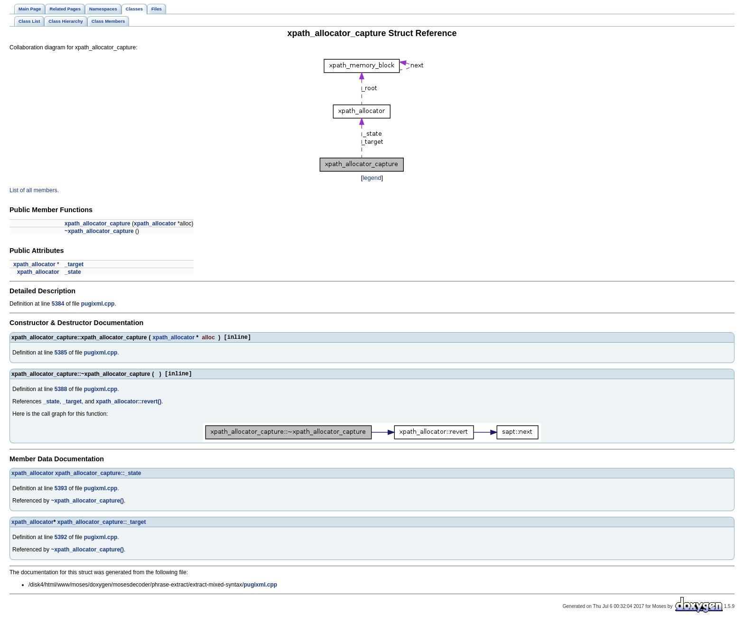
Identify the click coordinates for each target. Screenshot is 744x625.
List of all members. (34, 190)
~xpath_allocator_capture (99, 231)
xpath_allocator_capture (97, 223)
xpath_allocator (155, 223)
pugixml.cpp (98, 303)
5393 (61, 491)
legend (372, 177)
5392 (61, 540)
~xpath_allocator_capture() (87, 503)
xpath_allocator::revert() (128, 404)
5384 (58, 303)
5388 (61, 392)
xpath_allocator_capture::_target (101, 525)
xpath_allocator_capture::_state (98, 476)
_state (73, 272)
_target (74, 264)
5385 (61, 354)
